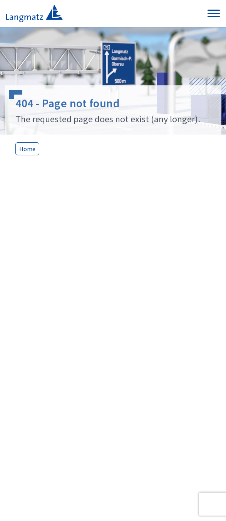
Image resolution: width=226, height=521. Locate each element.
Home (27, 149)
